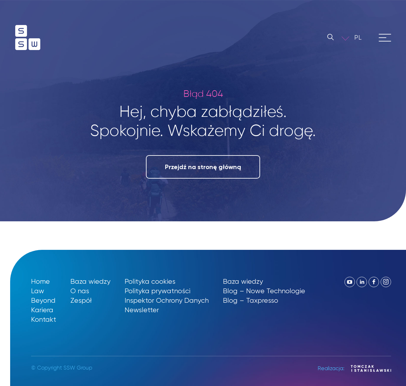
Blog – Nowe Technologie (264, 291)
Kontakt (43, 319)
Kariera (42, 310)
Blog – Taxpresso (250, 300)
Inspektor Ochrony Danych (167, 300)
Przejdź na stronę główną (203, 167)
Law (37, 291)
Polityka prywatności (157, 291)
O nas (79, 291)
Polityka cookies (150, 281)
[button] (12, 373)
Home (40, 281)
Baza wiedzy (90, 281)
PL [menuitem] (358, 37)
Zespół (81, 300)
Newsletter (142, 310)
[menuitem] (362, 37)
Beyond (43, 300)
